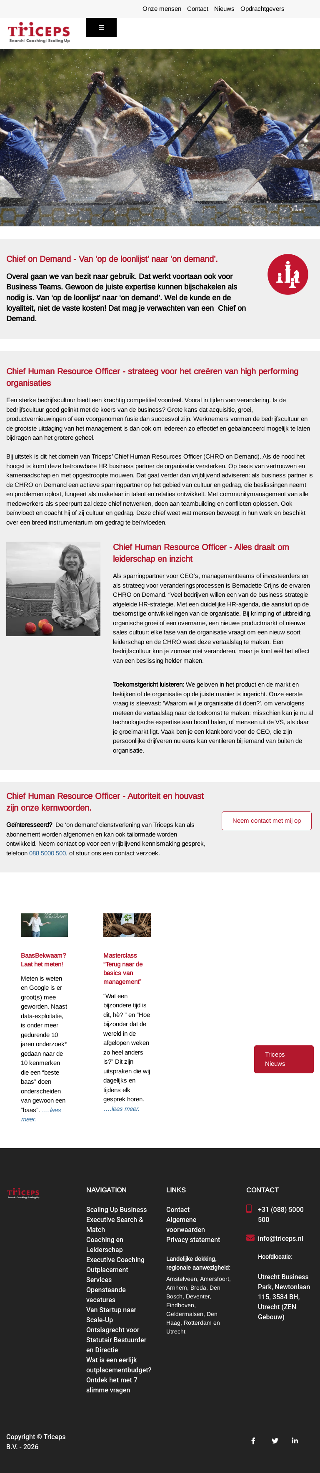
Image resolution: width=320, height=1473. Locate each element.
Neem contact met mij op (266, 820)
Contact (197, 8)
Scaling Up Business (116, 1210)
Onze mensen (161, 8)
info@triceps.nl (280, 1238)
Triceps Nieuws (275, 1059)
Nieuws (224, 8)
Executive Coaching (115, 1260)
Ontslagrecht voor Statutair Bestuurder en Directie (116, 1340)
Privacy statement (193, 1240)
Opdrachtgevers (262, 8)
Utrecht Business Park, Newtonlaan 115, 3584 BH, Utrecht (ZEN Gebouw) (284, 1297)
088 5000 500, (48, 853)
